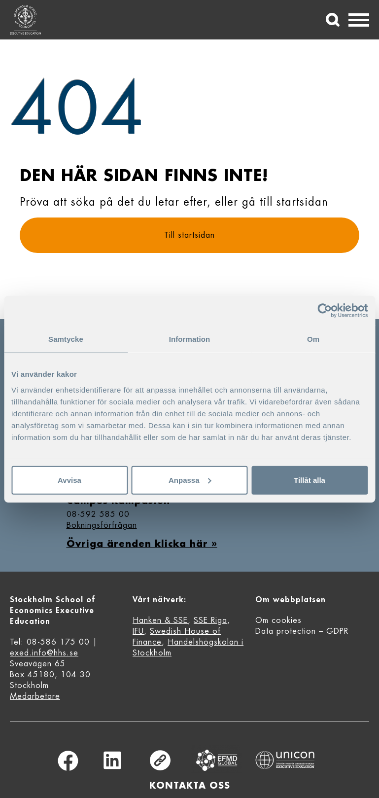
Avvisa (69, 479)
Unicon (285, 760)
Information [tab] (189, 339)
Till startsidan (189, 235)
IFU (138, 631)
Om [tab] (313, 339)
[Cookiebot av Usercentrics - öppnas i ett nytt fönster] (324, 310)
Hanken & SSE (160, 620)
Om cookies (278, 620)
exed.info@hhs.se (44, 653)
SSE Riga (210, 620)
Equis (216, 760)
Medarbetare (35, 696)
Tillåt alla (309, 479)
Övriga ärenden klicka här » (142, 544)
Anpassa (190, 479)
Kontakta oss (189, 785)
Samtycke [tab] (65, 339)
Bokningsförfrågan (102, 525)
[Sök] (333, 20)
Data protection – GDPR (301, 631)
